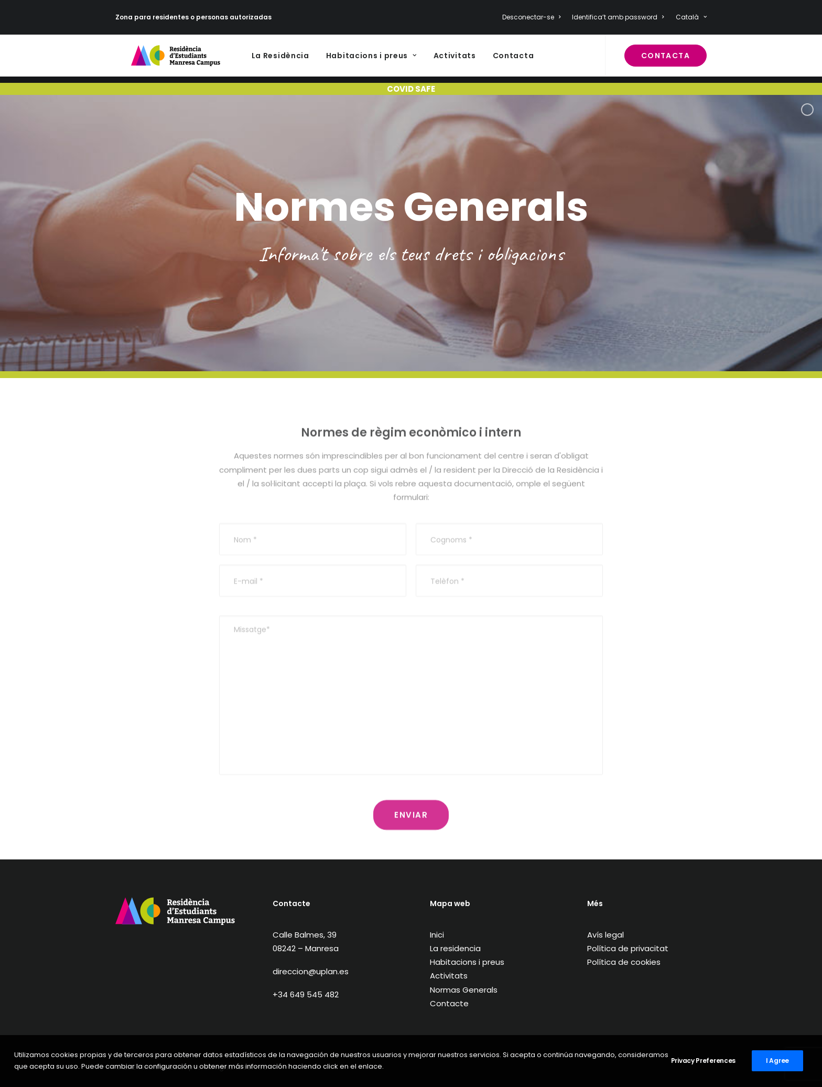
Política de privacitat (627, 948)
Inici (437, 934)
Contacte (449, 1003)
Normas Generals (463, 989)
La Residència (257, 59)
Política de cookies (624, 961)
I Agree (777, 1060)
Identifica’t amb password (618, 17)
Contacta (490, 59)
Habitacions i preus (347, 59)
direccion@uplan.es (311, 971)
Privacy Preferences (703, 1060)
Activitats (431, 59)
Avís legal (605, 934)
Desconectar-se (531, 17)
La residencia (455, 948)
